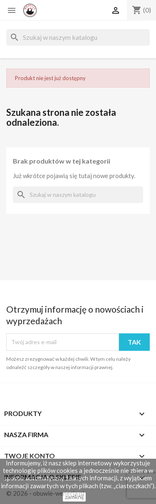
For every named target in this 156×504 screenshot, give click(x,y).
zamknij (74, 496)
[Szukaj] (78, 37)
